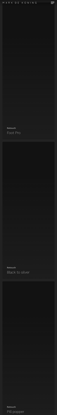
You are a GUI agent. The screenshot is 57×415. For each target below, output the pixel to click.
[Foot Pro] (28, 70)
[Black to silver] (28, 210)
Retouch (11, 128)
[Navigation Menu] (52, 2)
